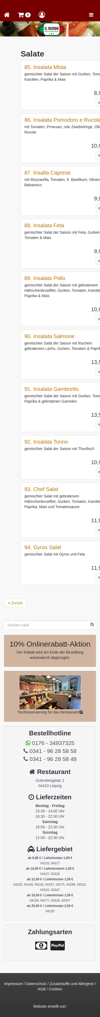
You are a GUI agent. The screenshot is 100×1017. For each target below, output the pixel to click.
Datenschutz (36, 984)
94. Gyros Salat (68, 547)
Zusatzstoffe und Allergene (72, 984)
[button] (24, 14)
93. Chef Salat (67, 489)
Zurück (15, 603)
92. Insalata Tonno (72, 442)
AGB (42, 989)
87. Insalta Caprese (73, 173)
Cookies (55, 989)
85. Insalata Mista (71, 67)
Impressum (13, 984)
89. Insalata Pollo (70, 278)
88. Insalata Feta (70, 225)
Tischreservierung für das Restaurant (50, 712)
